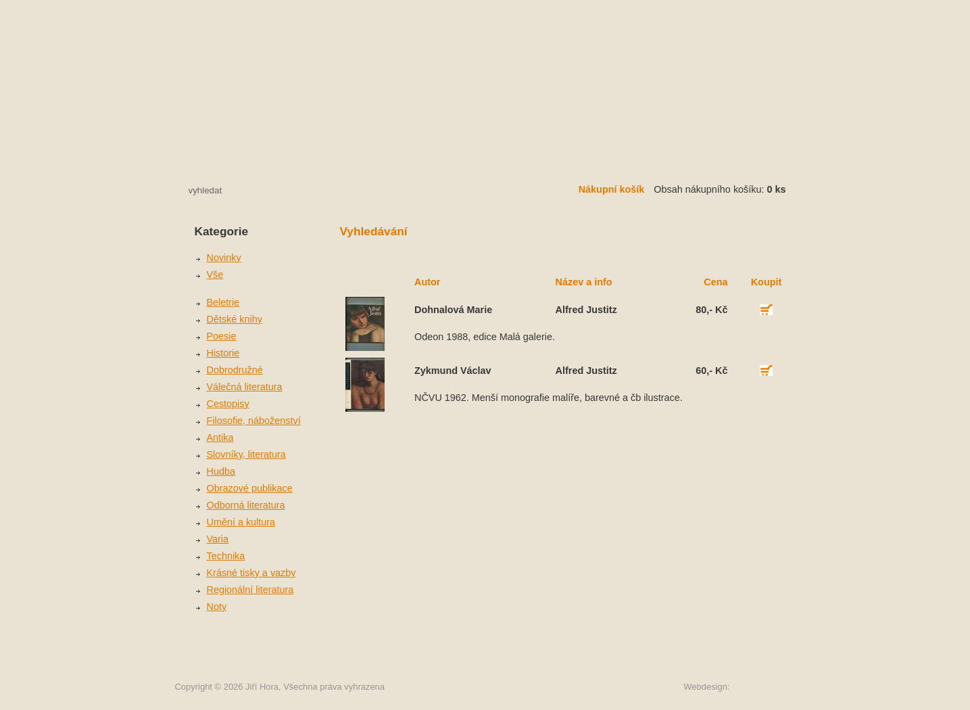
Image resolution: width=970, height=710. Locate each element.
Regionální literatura (250, 589)
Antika (220, 437)
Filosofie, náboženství (254, 420)
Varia (218, 539)
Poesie (222, 336)
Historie (223, 353)
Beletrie (223, 302)
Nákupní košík (612, 189)
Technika (226, 555)
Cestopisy (228, 403)
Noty (217, 606)
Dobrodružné (235, 369)
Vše (215, 274)
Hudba (221, 471)
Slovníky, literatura (246, 454)
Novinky (224, 257)
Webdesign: (706, 687)
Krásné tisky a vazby (251, 572)
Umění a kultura (241, 522)
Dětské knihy (234, 319)
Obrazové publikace (250, 488)
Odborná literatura (246, 505)
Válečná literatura (245, 386)
